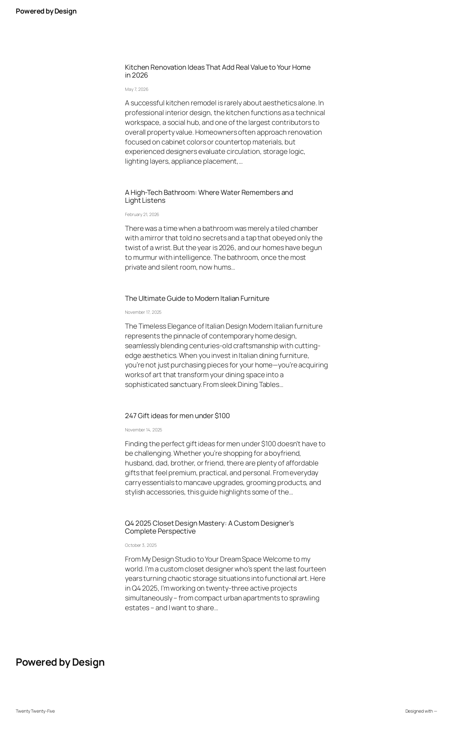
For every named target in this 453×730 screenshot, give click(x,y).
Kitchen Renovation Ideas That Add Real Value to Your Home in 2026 (218, 71)
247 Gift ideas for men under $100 (177, 416)
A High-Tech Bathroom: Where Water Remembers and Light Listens (209, 196)
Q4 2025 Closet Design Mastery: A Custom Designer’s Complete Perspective (209, 527)
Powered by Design (46, 11)
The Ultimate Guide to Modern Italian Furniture (197, 298)
